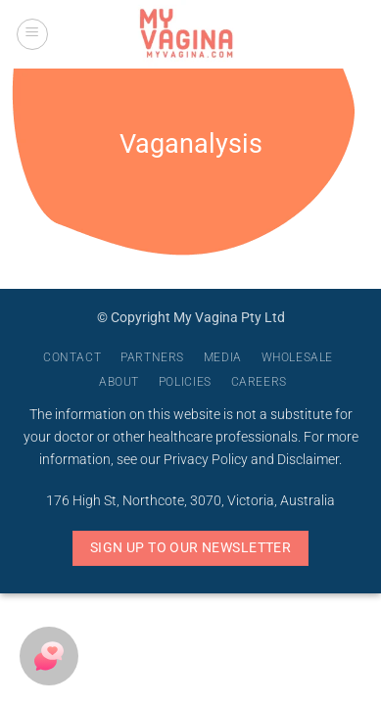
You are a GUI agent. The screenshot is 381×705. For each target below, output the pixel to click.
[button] (32, 34)
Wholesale (298, 357)
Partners (152, 357)
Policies (185, 382)
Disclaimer (308, 459)
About (119, 382)
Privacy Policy (206, 459)
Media (223, 357)
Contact (72, 357)
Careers (259, 382)
